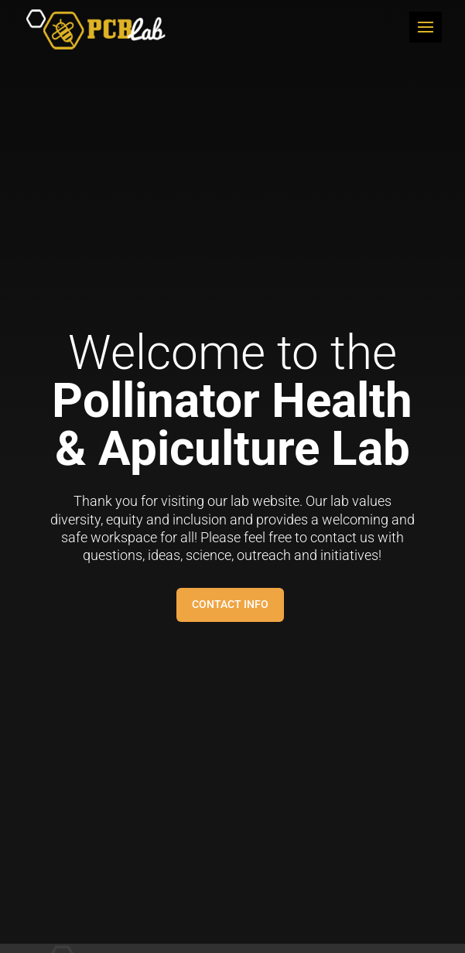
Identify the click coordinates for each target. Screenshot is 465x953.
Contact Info (230, 604)
